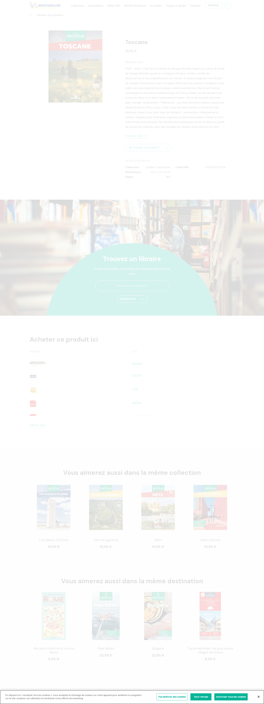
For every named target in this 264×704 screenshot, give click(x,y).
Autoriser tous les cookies (231, 698)
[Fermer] (258, 697)
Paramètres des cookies (172, 698)
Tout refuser (201, 698)
